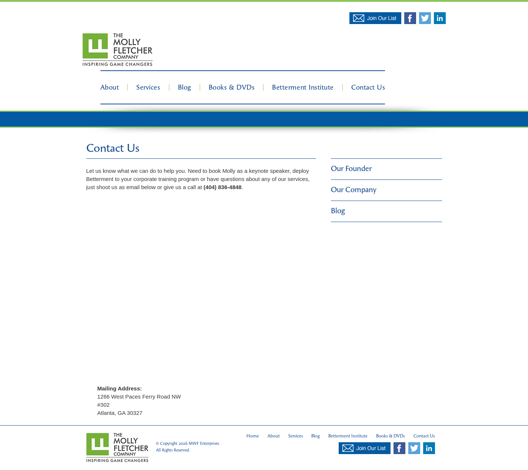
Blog (184, 87)
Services (148, 87)
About (109, 87)
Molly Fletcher (118, 50)
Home (252, 436)
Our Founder (351, 168)
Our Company (353, 189)
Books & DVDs (232, 87)
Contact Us (368, 87)
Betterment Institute (303, 87)
